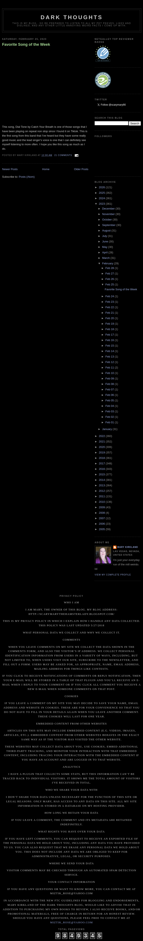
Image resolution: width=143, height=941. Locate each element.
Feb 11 (110, 367)
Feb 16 (110, 340)
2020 (102, 447)
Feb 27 (110, 273)
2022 (102, 436)
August (106, 230)
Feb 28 (110, 268)
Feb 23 (110, 301)
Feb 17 (110, 334)
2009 (102, 507)
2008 (102, 512)
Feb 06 (110, 395)
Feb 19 (110, 323)
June (105, 241)
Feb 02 (110, 416)
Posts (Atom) (27, 176)
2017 (102, 463)
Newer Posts (10, 169)
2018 (102, 458)
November (109, 214)
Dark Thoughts (72, 17)
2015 (102, 474)
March (106, 257)
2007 (102, 518)
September (109, 225)
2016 (102, 468)
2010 (102, 501)
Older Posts (81, 169)
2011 (102, 496)
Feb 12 (110, 362)
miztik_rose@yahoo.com (71, 922)
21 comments (63, 155)
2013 (102, 485)
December (109, 208)
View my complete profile (113, 575)
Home (46, 169)
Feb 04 (110, 405)
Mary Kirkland (127, 547)
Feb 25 (110, 284)
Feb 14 (110, 351)
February (108, 263)
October (107, 219)
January (107, 429)
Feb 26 (110, 279)
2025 (102, 192)
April (105, 252)
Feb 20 (110, 318)
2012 (102, 490)
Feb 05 (110, 400)
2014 (102, 479)
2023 (102, 203)
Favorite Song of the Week (26, 44)
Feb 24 (110, 296)
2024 (102, 198)
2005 (102, 529)
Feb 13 (110, 356)
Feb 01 (110, 422)
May (105, 247)
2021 (102, 441)
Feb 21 (110, 312)
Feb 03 (110, 411)
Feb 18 (110, 329)
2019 (102, 452)
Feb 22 (110, 307)
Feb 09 (110, 378)
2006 (102, 523)
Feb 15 (110, 345)
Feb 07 (110, 389)
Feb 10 (110, 373)
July (105, 236)
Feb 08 (110, 384)
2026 (102, 187)
